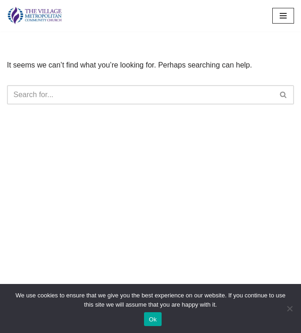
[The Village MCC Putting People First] (35, 15)
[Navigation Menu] (283, 16)
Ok (153, 319)
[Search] (140, 95)
